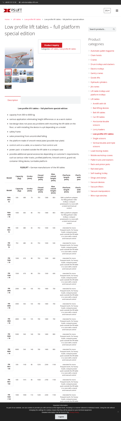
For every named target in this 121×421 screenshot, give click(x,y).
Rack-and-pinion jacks (100, 164)
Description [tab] (13, 100)
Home (7, 19)
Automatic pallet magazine (102, 51)
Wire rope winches (99, 195)
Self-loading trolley (99, 173)
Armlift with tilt (99, 103)
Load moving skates (99, 151)
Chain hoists (96, 55)
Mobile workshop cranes (102, 155)
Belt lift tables (99, 112)
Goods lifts (95, 77)
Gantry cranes (97, 73)
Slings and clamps (98, 177)
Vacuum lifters (97, 186)
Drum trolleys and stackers (103, 64)
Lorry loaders (99, 129)
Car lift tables (99, 117)
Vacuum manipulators (100, 191)
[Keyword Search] (100, 29)
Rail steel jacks (97, 168)
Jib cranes (95, 86)
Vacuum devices (98, 182)
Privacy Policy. (74, 412)
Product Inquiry (51, 45)
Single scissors (99, 138)
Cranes (94, 59)
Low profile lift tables (32, 19)
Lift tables (17, 19)
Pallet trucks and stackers (102, 160)
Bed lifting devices (101, 108)
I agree (61, 417)
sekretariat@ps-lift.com (29, 2)
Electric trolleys (97, 68)
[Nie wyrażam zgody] (118, 412)
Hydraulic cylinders (99, 82)
